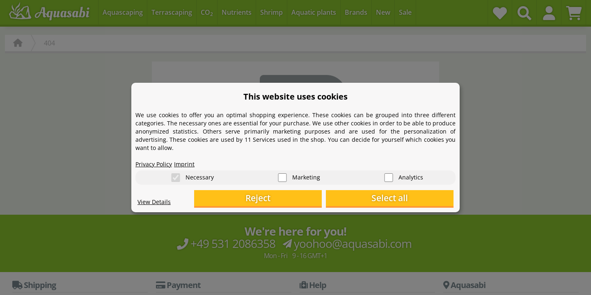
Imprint (190, 162)
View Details (156, 203)
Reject (326, 199)
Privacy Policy (156, 162)
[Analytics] (388, 176)
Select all (413, 199)
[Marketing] (282, 176)
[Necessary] (175, 176)
